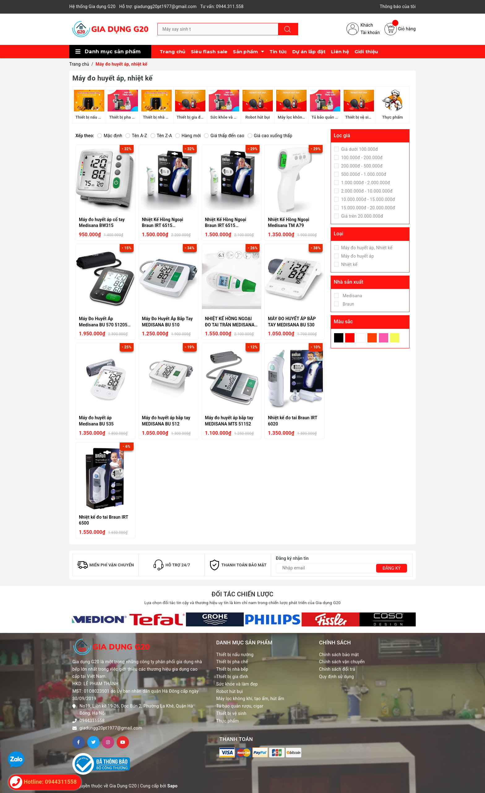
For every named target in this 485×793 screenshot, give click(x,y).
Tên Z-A (161, 135)
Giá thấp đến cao (224, 135)
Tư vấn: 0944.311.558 (222, 6)
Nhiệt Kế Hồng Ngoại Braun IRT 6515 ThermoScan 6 (162, 225)
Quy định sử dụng (336, 676)
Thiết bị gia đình (232, 676)
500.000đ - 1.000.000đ (363, 174)
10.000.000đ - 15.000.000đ (367, 199)
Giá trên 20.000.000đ (361, 216)
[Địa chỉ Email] (342, 568)
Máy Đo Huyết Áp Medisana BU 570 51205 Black (103, 324)
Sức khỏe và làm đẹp (237, 684)
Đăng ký (392, 568)
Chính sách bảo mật (339, 654)
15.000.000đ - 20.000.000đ (367, 207)
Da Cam (372, 337)
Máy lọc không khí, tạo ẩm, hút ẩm (250, 698)
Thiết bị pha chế (232, 661)
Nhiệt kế (349, 264)
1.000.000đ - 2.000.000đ (365, 182)
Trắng (361, 337)
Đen (338, 337)
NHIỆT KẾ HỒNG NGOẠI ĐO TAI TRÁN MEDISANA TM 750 (230, 324)
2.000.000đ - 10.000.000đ (366, 191)
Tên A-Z (136, 135)
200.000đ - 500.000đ (361, 165)
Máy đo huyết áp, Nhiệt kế (366, 247)
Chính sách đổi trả (337, 669)
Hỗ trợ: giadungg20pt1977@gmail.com (157, 6)
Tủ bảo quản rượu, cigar (239, 706)
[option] (98, 619)
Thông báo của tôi (398, 6)
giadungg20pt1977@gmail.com (110, 727)
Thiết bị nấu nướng (235, 654)
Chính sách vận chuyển (342, 661)
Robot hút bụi (229, 691)
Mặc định (109, 135)
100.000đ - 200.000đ (361, 157)
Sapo (172, 785)
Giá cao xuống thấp (269, 135)
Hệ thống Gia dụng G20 (92, 6)
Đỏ (349, 337)
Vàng (394, 337)
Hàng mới (188, 135)
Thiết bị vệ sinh (231, 713)
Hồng (383, 337)
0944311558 (92, 720)
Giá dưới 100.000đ (359, 149)
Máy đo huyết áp (357, 256)
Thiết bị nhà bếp (232, 669)
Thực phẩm (227, 720)
